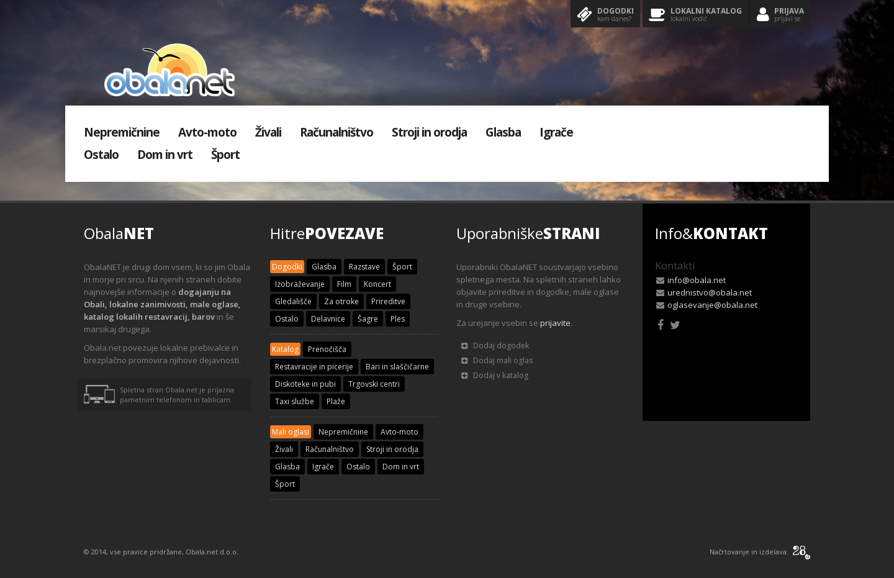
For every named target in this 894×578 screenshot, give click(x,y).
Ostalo (101, 155)
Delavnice (328, 319)
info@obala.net (696, 280)
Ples (398, 319)
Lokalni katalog (695, 15)
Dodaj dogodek (495, 345)
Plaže (336, 401)
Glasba (503, 132)
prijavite (555, 322)
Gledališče (293, 301)
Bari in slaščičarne (397, 366)
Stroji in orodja (429, 132)
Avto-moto (207, 132)
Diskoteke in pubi (305, 384)
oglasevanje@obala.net (712, 304)
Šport (225, 155)
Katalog (285, 349)
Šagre (368, 319)
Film (344, 284)
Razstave (364, 266)
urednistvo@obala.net (709, 292)
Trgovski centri (374, 384)
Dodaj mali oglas (497, 360)
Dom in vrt (164, 155)
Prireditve (388, 301)
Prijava (780, 15)
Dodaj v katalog (494, 375)
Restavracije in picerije (314, 366)
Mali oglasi (290, 432)
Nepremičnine (122, 132)
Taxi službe (294, 401)
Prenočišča (327, 349)
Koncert (377, 284)
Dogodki (605, 15)
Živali (268, 132)
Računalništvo (336, 132)
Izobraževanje (300, 284)
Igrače (556, 132)
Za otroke (341, 301)
